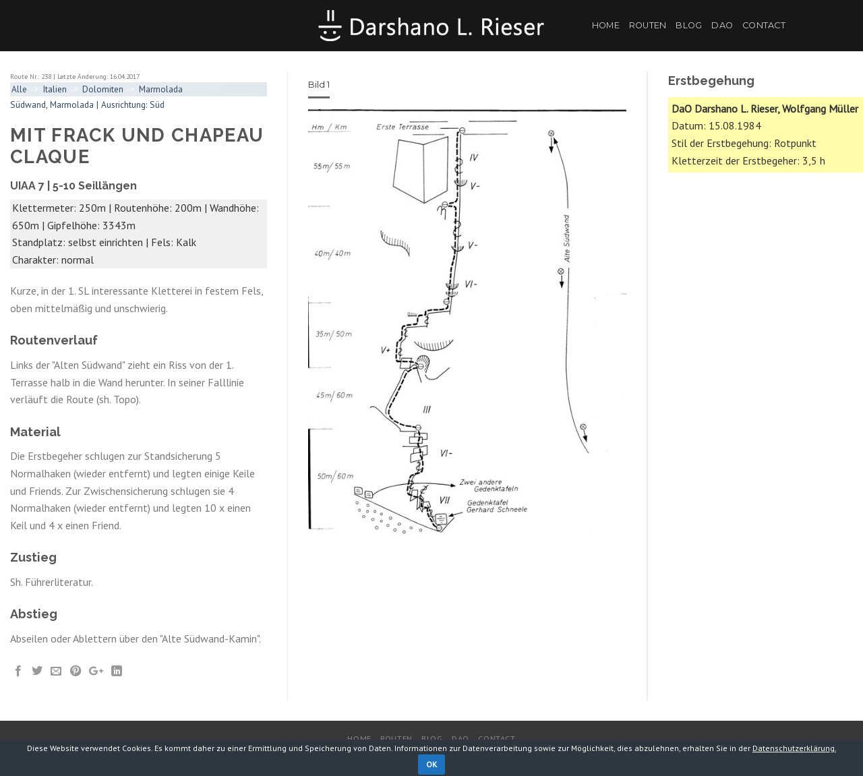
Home (606, 25)
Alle (19, 89)
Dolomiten (102, 89)
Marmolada (161, 89)
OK (432, 764)
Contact (763, 25)
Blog (689, 25)
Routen (648, 25)
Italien (54, 89)
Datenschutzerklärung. (794, 748)
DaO (722, 25)
